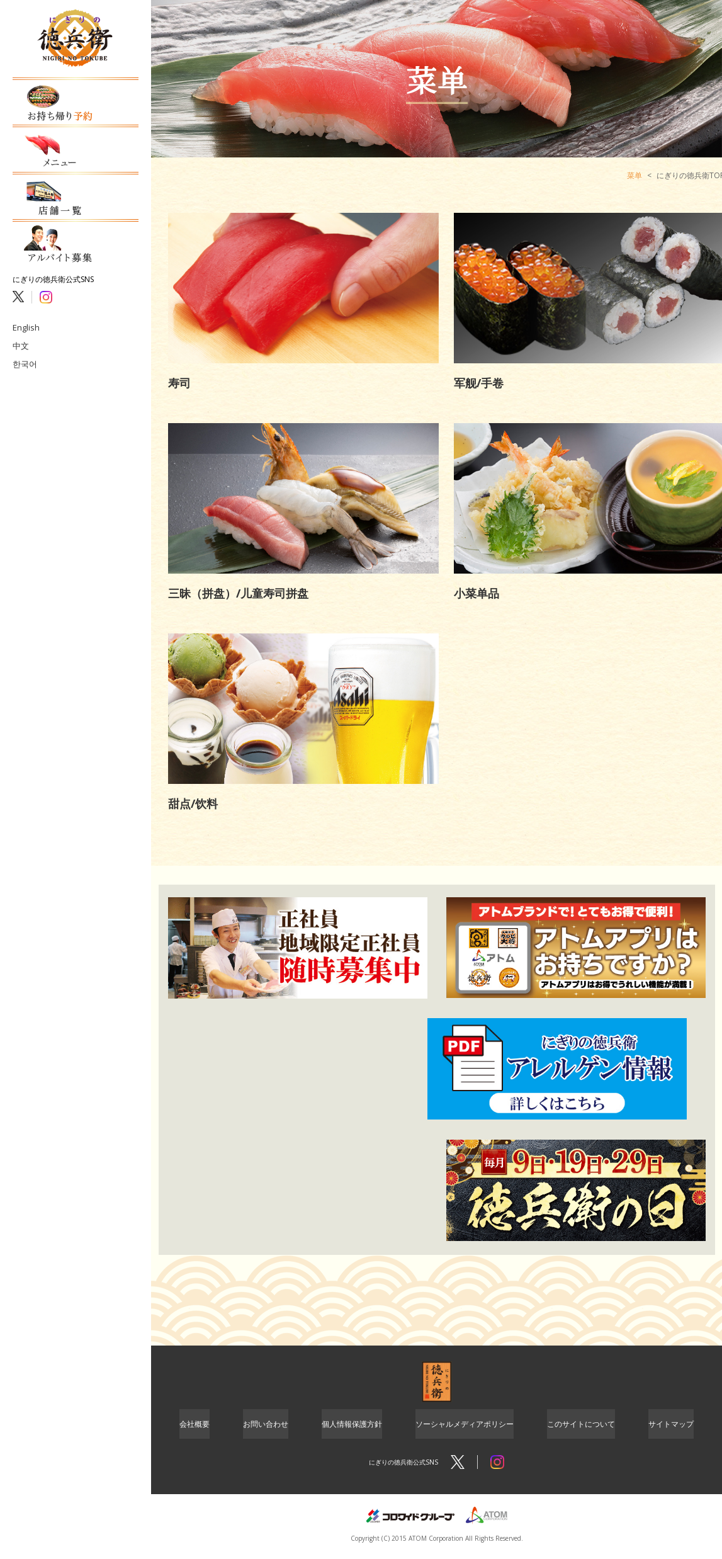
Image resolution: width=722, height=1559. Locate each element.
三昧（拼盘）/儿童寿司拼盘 (238, 593)
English (25, 302)
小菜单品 (476, 593)
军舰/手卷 (479, 382)
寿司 (179, 382)
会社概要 (194, 1425)
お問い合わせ (265, 1425)
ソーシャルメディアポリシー (464, 1425)
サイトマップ (671, 1425)
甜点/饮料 (193, 803)
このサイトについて (581, 1425)
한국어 (24, 337)
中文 (20, 319)
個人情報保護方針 (352, 1425)
